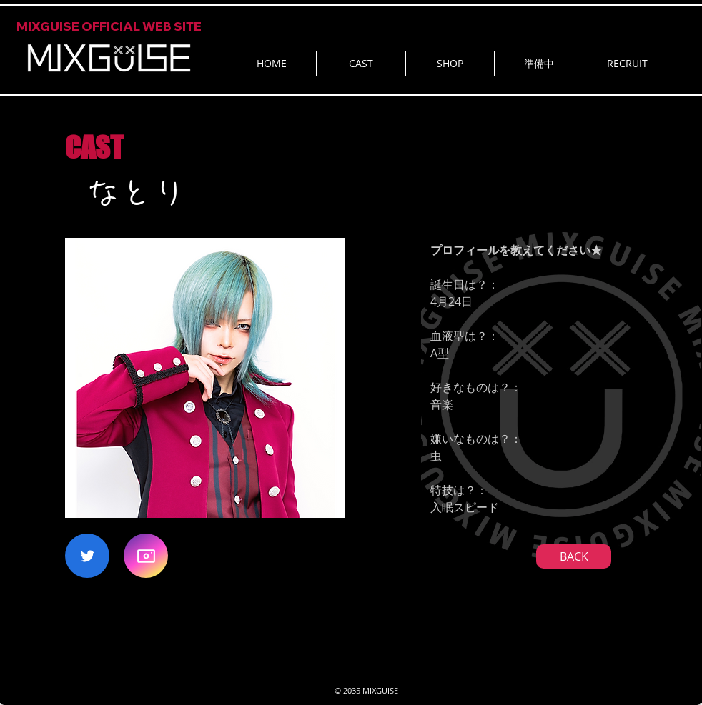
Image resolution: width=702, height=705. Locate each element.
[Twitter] (87, 556)
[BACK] (573, 556)
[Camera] (146, 556)
